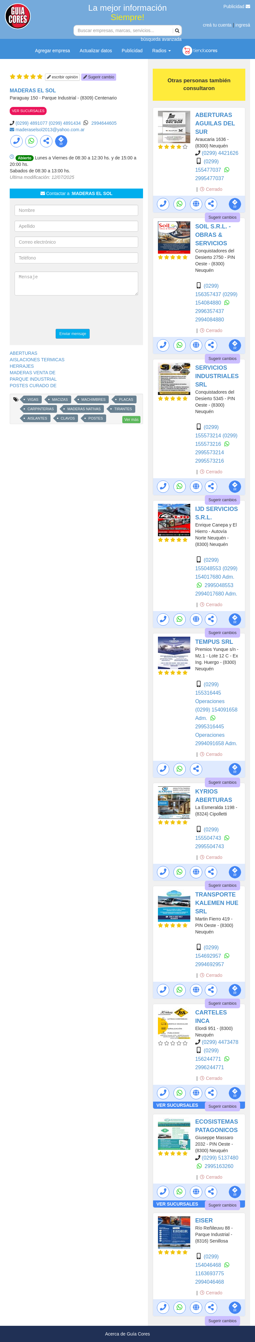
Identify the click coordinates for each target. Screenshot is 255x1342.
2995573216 (209, 461)
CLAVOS (68, 418)
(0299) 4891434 (65, 123)
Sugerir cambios (222, 217)
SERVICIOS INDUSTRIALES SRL (216, 376)
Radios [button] (161, 50)
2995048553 (219, 585)
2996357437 (209, 311)
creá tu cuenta (217, 25)
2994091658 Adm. (216, 743)
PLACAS (126, 399)
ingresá (242, 25)
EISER (204, 1220)
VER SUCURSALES (28, 111)
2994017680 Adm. (216, 593)
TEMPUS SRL (214, 642)
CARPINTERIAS (41, 409)
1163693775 (209, 1273)
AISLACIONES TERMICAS (37, 359)
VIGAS (33, 399)
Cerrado (211, 189)
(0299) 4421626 (220, 153)
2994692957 (209, 964)
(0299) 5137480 (220, 1158)
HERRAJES (22, 366)
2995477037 (209, 178)
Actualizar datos (96, 50)
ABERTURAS (23, 353)
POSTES (95, 418)
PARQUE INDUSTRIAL (33, 379)
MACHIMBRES (94, 399)
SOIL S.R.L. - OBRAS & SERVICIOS (213, 235)
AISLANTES (37, 418)
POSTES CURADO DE (33, 385)
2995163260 (219, 1166)
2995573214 (209, 452)
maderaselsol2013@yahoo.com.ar (50, 129)
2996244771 (209, 1067)
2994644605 (103, 123)
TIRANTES (123, 409)
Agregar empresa (52, 50)
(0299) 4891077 (32, 123)
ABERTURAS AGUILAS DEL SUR (215, 123)
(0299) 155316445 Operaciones (210, 693)
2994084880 (209, 319)
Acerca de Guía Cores (127, 1333)
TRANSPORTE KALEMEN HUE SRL (216, 903)
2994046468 (209, 1282)
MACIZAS (60, 399)
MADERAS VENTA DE (32, 372)
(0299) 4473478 (220, 1042)
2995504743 (209, 846)
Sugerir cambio (98, 77)
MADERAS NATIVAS (84, 409)
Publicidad (237, 6)
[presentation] (64, 313)
